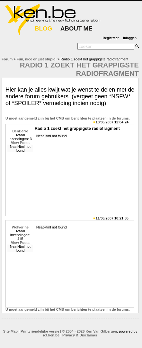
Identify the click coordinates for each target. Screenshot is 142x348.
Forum (7, 59)
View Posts (20, 143)
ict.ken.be (51, 335)
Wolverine (20, 227)
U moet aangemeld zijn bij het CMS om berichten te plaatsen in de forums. (67, 118)
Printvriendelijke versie (40, 331)
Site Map (10, 331)
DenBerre (20, 131)
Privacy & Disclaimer (79, 335)
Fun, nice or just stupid (36, 59)
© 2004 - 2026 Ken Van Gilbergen (89, 331)
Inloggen (130, 38)
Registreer (111, 38)
